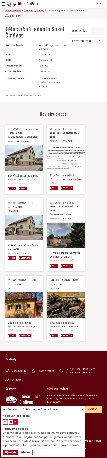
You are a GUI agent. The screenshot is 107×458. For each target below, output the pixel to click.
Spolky (40, 10)
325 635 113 (19, 370)
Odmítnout (26, 453)
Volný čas (29, 10)
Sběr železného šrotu (62, 323)
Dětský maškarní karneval (65, 253)
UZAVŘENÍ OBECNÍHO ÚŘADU (23, 176)
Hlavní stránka (13, 10)
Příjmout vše (10, 453)
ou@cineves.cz (46, 370)
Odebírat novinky (58, 388)
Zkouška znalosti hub (62, 175)
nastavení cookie (68, 441)
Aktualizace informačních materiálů (23, 247)
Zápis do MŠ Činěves (19, 323)
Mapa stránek (93, 440)
